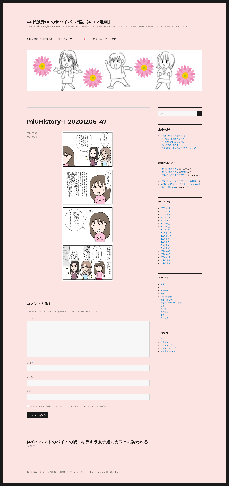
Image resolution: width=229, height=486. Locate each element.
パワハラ (164, 287)
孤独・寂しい (166, 299)
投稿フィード (166, 345)
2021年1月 (165, 229)
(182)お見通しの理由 (169, 145)
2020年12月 (166, 233)
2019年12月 (166, 260)
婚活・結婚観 (166, 296)
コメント (32, 318)
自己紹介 (164, 318)
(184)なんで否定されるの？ (172, 139)
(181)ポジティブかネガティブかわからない (179, 148)
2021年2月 (165, 226)
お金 (162, 284)
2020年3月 (166, 251)
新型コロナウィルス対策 (171, 303)
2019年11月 (165, 263)
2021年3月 (165, 223)
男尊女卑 (164, 312)
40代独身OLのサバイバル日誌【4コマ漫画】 (69, 21)
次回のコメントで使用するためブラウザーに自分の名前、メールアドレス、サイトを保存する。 (71, 406)
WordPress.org (168, 351)
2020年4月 (166, 248)
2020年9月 (166, 242)
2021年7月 (165, 211)
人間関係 (164, 290)
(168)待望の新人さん (169, 169)
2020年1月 (165, 257)
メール (31, 377)
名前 (30, 362)
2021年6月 (165, 214)
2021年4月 (165, 220)
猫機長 (184, 172)
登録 (162, 339)
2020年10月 (166, 239)
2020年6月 (166, 245)
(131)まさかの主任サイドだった (174, 175)
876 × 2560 (32, 137)
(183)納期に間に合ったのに (172, 142)
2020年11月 (166, 236)
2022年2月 (165, 208)
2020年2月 (166, 254)
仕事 (162, 293)
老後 (162, 315)
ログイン (164, 342)
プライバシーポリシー (67, 38)
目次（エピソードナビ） (106, 38)
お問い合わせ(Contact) (39, 38)
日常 (162, 306)
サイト (30, 391)
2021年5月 (165, 217)
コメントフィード (168, 348)
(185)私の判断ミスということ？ (174, 135)
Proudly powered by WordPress (105, 472)
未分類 (163, 309)
